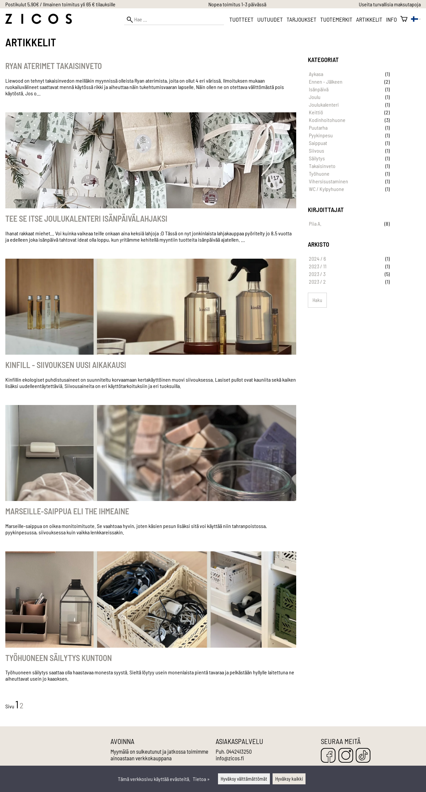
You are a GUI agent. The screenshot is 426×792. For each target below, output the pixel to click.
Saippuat (318, 143)
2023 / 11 (317, 266)
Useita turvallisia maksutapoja (390, 4)
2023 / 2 (317, 281)
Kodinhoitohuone (327, 120)
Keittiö (316, 112)
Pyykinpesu (321, 135)
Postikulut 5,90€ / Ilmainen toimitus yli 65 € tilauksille (60, 4)
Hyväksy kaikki (289, 779)
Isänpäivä (318, 89)
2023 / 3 (317, 274)
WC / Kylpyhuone (326, 189)
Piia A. (315, 223)
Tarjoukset (302, 19)
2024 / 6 (317, 258)
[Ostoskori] (403, 19)
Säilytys (317, 158)
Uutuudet (270, 19)
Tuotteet (241, 19)
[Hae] (174, 19)
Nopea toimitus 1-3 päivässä (237, 4)
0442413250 (239, 751)
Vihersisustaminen (328, 181)
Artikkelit (369, 19)
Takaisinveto (322, 166)
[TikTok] (363, 756)
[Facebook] (328, 756)
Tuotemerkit (336, 19)
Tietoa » (201, 779)
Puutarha (318, 127)
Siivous (316, 150)
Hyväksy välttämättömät (244, 779)
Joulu (314, 97)
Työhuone (319, 173)
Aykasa (316, 74)
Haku (317, 300)
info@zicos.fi (230, 758)
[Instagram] (345, 756)
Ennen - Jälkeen (325, 81)
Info (391, 19)
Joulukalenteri (324, 104)
